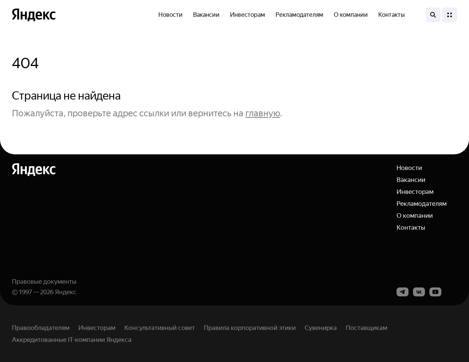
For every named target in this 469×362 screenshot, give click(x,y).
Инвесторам (247, 14)
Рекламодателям (299, 14)
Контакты (391, 14)
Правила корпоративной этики (250, 327)
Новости (170, 14)
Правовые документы (44, 281)
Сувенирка (321, 327)
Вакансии (206, 14)
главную (262, 113)
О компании (351, 14)
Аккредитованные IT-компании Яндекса (71, 339)
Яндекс (66, 292)
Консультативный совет (159, 327)
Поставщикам (366, 327)
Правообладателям (40, 327)
